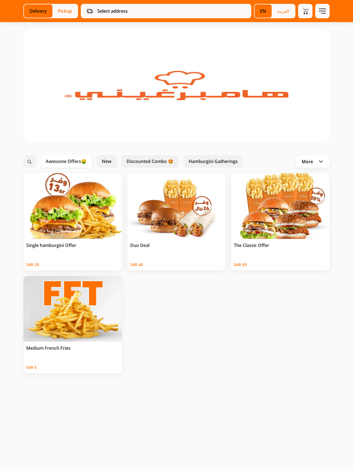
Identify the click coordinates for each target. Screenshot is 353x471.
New (106, 161)
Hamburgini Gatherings (213, 161)
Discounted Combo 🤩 (150, 161)
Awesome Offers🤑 (66, 161)
